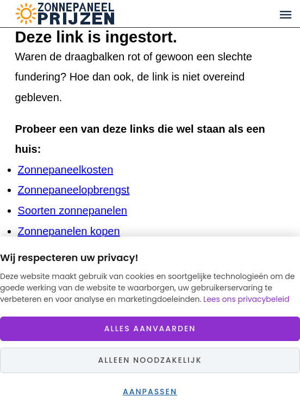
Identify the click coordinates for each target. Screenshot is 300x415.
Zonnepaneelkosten (66, 170)
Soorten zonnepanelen (72, 210)
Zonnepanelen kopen (69, 231)
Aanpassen (150, 391)
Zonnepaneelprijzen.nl (106, 13)
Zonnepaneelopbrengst (74, 190)
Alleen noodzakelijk (150, 360)
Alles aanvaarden (150, 328)
